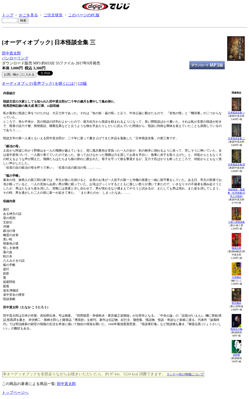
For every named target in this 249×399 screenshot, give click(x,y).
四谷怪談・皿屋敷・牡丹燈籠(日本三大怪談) (236, 192)
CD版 (82, 83)
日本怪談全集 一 (236, 112)
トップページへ (15, 392)
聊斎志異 (236, 248)
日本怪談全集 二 (236, 138)
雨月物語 (236, 303)
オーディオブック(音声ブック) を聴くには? (38, 83)
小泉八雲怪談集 (236, 222)
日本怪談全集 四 (236, 164)
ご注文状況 (53, 15)
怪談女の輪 (236, 329)
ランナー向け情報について (185, 374)
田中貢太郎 (11, 53)
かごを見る (28, 15)
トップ (7, 15)
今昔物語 (236, 277)
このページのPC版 (84, 15)
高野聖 (236, 355)
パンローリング (15, 58)
